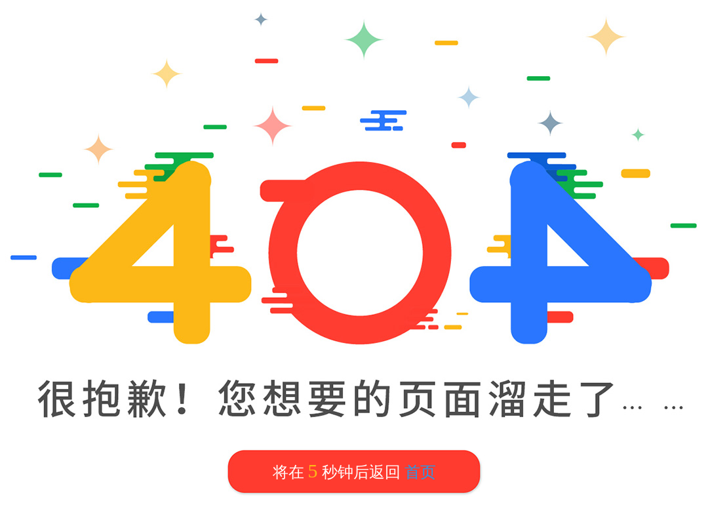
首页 (420, 472)
